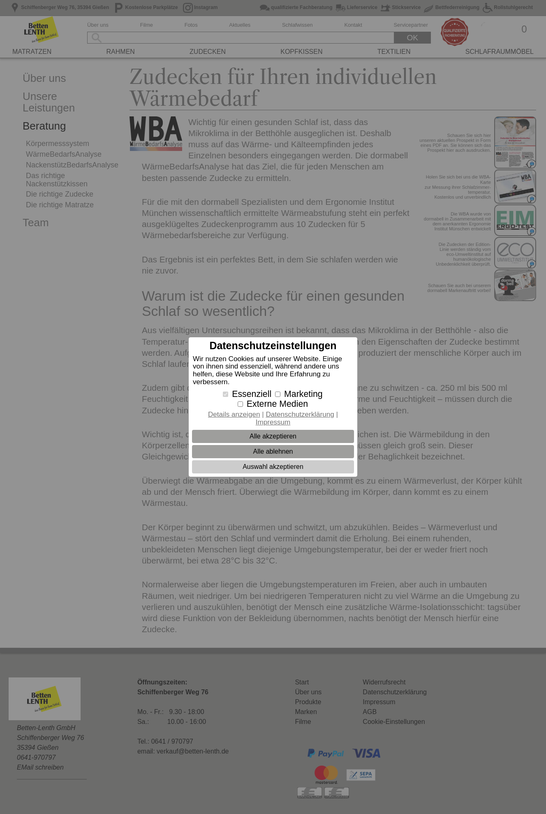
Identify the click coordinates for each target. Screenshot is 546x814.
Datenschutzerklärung (300, 414)
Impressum (273, 422)
